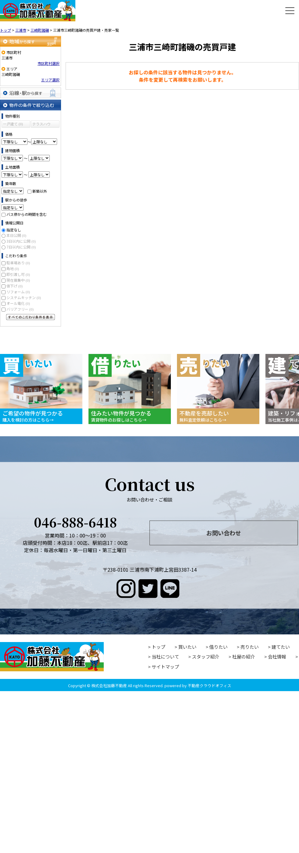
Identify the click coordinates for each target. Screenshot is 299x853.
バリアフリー (20, 309)
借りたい (218, 647)
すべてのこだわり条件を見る (30, 317)
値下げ (14, 285)
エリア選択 (50, 79)
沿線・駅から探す (30, 92)
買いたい (187, 647)
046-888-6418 (75, 521)
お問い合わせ (223, 532)
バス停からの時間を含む (26, 214)
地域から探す (30, 41)
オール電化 (18, 303)
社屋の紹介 (243, 656)
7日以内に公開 (21, 246)
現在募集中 (18, 280)
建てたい (281, 647)
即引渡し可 (18, 274)
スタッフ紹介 (205, 656)
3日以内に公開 (21, 241)
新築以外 (39, 191)
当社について (165, 656)
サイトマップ (165, 666)
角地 (12, 268)
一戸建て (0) (13, 124)
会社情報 (277, 656)
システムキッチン (23, 297)
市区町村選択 (48, 63)
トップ (158, 647)
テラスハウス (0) (41, 125)
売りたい (249, 647)
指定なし (13, 229)
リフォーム (18, 291)
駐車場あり (18, 262)
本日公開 (16, 235)
